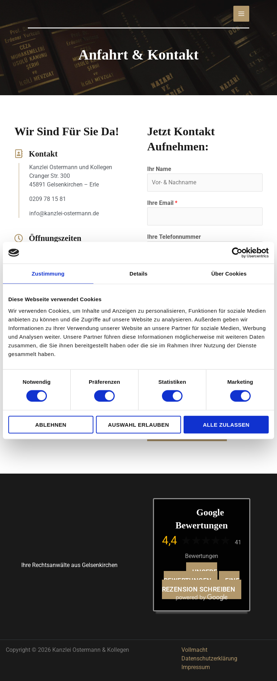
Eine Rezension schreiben (200, 585)
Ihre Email (162, 202)
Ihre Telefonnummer (174, 236)
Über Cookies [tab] (229, 274)
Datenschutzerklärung (209, 658)
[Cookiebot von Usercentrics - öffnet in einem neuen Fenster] (237, 252)
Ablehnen (51, 424)
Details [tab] (138, 274)
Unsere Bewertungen (190, 576)
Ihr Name (159, 169)
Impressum (195, 667)
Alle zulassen (226, 424)
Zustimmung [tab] (48, 274)
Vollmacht (194, 649)
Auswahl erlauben (138, 424)
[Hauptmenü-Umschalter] (241, 14)
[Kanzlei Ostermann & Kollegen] (85, 13)
